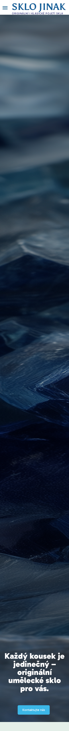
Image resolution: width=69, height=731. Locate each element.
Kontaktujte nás (33, 710)
